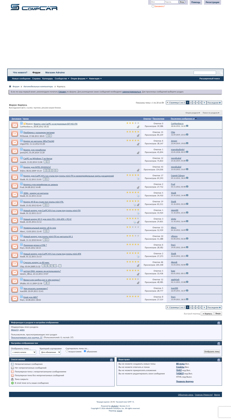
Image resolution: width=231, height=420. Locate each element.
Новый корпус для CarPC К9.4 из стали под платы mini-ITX (51, 210)
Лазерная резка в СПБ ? (35, 245)
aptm (22, 329)
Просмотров (158, 118)
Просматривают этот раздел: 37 (26, 337)
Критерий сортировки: (51, 348)
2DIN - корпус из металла (35, 193)
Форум (36, 72)
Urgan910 (24, 144)
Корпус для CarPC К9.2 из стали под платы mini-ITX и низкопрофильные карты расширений (68, 175)
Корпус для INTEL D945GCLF (37, 167)
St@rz (22, 171)
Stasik (22, 179)
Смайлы (180, 367)
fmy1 (22, 248)
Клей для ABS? (30, 297)
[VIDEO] (180, 373)
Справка (36, 78)
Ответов (147, 118)
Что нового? (20, 72)
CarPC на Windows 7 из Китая (37, 158)
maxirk (23, 162)
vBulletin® (115, 406)
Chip (22, 266)
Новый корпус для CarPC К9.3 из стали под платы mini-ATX (52, 253)
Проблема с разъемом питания (39, 132)
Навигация (94, 78)
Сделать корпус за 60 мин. (36, 262)
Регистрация (212, 2)
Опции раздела (192, 113)
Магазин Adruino (55, 72)
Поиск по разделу (210, 113)
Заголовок (16, 118)
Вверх (218, 314)
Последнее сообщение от (184, 118)
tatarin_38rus (26, 274)
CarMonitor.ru (26, 126)
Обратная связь (185, 394)
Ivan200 (23, 291)
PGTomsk (24, 136)
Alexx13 (14, 329)
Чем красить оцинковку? (35, 288)
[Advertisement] (113, 40)
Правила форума (184, 381)
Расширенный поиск (210, 78)
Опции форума (78, 78)
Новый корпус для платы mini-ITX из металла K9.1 (48, 236)
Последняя (214, 102)
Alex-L (22, 231)
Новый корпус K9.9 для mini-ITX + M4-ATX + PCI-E (47, 219)
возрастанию (74, 351)
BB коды (180, 363)
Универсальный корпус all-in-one (39, 227)
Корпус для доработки (34, 149)
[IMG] (179, 370)
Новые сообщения (21, 78)
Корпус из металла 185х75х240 (38, 141)
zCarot (119, 411)
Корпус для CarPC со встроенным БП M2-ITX (55, 123)
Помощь (195, 2)
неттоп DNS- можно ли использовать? (42, 271)
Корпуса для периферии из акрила (40, 184)
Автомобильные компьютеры (38, 86)
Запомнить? (158, 6)
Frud (22, 187)
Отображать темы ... (21, 348)
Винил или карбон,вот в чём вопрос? (41, 279)
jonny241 (24, 152)
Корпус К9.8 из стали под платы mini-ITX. (43, 201)
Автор (26, 118)
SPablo (23, 283)
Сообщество (61, 78)
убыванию (90, 351)
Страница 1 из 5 (177, 102)
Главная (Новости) (204, 394)
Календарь (47, 78)
